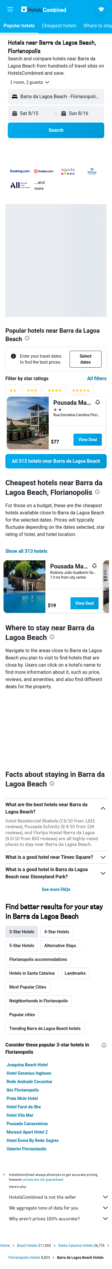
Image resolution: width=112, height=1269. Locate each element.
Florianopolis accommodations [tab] (38, 959)
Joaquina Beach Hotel (27, 1064)
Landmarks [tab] (75, 973)
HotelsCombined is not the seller (59, 1197)
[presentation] (27, 338)
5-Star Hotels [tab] (21, 945)
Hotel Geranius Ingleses (29, 1073)
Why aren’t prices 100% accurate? (59, 1218)
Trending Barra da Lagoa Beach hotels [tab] (45, 1028)
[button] (10, 9)
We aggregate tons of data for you (59, 1207)
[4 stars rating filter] (54, 392)
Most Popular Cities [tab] (27, 987)
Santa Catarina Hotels (75, 1245)
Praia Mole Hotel (22, 1098)
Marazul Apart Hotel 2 (27, 1132)
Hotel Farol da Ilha (24, 1106)
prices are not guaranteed (43, 1179)
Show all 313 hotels (26, 551)
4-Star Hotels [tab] (56, 931)
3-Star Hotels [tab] (21, 931)
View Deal (87, 439)
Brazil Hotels (27, 1245)
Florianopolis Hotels (24, 1257)
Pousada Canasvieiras (27, 1123)
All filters (97, 378)
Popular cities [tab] (22, 1014)
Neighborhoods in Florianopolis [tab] (38, 1000)
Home (5, 1245)
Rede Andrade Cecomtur (29, 1081)
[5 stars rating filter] (81, 392)
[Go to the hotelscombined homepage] (43, 9)
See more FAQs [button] (56, 889)
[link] (56, 461)
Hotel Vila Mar (20, 1115)
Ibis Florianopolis (23, 1090)
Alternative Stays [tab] (60, 945)
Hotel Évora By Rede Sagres (33, 1140)
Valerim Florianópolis (27, 1148)
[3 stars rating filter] (32, 392)
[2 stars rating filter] (12, 392)
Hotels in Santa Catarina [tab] (32, 973)
